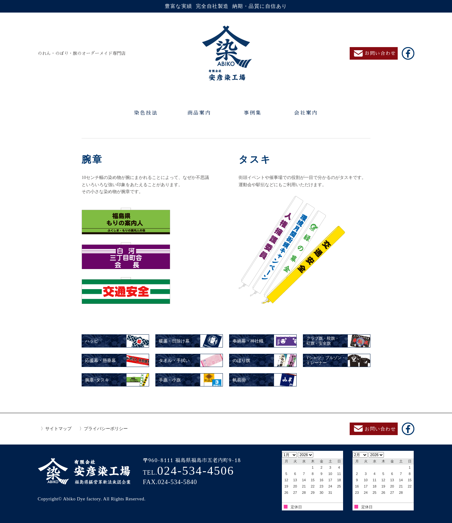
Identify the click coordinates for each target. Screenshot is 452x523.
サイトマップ (58, 428)
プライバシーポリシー (106, 428)
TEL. (188, 472)
